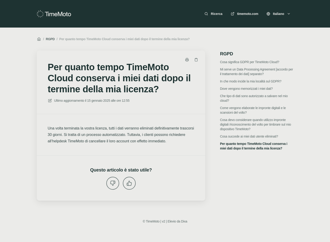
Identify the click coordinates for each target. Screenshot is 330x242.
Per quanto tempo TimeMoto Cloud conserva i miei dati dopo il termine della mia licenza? (124, 39)
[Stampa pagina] (187, 59)
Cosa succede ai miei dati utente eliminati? (249, 136)
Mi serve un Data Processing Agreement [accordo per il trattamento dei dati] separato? (256, 72)
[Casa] (54, 13)
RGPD (50, 39)
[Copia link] (196, 59)
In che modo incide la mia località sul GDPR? (250, 81)
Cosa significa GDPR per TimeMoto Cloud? (249, 62)
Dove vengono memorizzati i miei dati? (246, 88)
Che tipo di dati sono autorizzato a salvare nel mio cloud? (254, 98)
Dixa (184, 221)
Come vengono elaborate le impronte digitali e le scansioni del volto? (253, 110)
